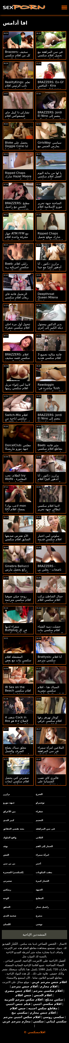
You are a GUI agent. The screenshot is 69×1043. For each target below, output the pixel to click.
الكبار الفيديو (10, 943)
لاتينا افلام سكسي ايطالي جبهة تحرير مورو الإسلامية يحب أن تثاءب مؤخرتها (50, 511)
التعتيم (39, 820)
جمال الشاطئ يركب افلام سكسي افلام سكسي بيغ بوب (50, 600)
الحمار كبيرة (42, 881)
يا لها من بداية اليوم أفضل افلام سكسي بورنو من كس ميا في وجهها (51, 178)
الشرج (39, 794)
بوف (5, 846)
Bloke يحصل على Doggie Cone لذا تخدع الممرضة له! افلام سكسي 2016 (17, 148)
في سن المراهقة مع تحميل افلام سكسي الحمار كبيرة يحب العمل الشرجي (50, 57)
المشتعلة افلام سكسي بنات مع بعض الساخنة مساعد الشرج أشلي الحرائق (18, 662)
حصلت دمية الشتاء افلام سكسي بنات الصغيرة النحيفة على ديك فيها (50, 632)
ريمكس (7, 889)
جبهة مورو (9, 802)
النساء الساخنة (55, 965)
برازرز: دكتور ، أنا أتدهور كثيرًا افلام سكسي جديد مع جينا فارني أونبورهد (50, 481)
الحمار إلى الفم (44, 846)
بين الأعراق (9, 811)
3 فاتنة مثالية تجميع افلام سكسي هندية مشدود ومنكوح (50, 358)
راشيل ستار (42, 907)
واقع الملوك (9, 837)
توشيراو (40, 802)
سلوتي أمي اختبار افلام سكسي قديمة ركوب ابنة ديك (50, 539)
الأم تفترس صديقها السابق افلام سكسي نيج (17, 539)
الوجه (6, 898)
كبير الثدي (8, 820)
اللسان (6, 924)
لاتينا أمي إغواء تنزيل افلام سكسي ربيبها (17, 386)
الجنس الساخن (47, 943)
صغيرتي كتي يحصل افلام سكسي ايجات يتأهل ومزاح (17, 781)
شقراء (39, 811)
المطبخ (40, 898)
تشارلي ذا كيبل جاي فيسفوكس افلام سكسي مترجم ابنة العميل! (17, 117)
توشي (39, 924)
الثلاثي (39, 837)
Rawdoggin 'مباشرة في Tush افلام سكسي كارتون (50, 388)
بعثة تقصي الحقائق (13, 829)
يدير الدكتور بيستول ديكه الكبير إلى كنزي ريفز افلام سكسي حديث (50, 329)
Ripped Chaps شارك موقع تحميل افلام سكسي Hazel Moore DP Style (50, 239)
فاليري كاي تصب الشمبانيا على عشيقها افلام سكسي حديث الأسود (51, 783)
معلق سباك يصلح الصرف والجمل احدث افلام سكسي (17, 751)
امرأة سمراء (42, 855)
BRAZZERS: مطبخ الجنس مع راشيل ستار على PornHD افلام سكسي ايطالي (17, 208)
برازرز (6, 794)
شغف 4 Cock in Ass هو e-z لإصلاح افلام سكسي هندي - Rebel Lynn (17, 722)
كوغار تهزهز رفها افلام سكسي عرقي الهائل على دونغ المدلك (50, 722)
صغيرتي (7, 881)
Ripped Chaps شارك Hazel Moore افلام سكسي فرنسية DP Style (18, 178)
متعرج (39, 915)
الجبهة (39, 889)
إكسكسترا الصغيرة (13, 872)
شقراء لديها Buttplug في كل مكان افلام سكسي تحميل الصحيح (16, 632)
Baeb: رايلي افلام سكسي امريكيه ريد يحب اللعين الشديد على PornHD (17, 269)
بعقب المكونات (44, 872)
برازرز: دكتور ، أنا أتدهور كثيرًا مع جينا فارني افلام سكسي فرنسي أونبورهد (50, 269)
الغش (6, 855)
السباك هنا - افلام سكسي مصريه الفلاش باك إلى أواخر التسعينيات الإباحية (51, 692)
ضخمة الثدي (9, 915)
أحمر (38, 863)
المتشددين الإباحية (34, 934)
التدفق (6, 907)
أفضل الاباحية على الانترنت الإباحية (44, 960)
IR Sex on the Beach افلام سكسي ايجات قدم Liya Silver (18, 692)
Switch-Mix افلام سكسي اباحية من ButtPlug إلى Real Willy (17, 420)
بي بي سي (9, 863)
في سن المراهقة (45, 829)
